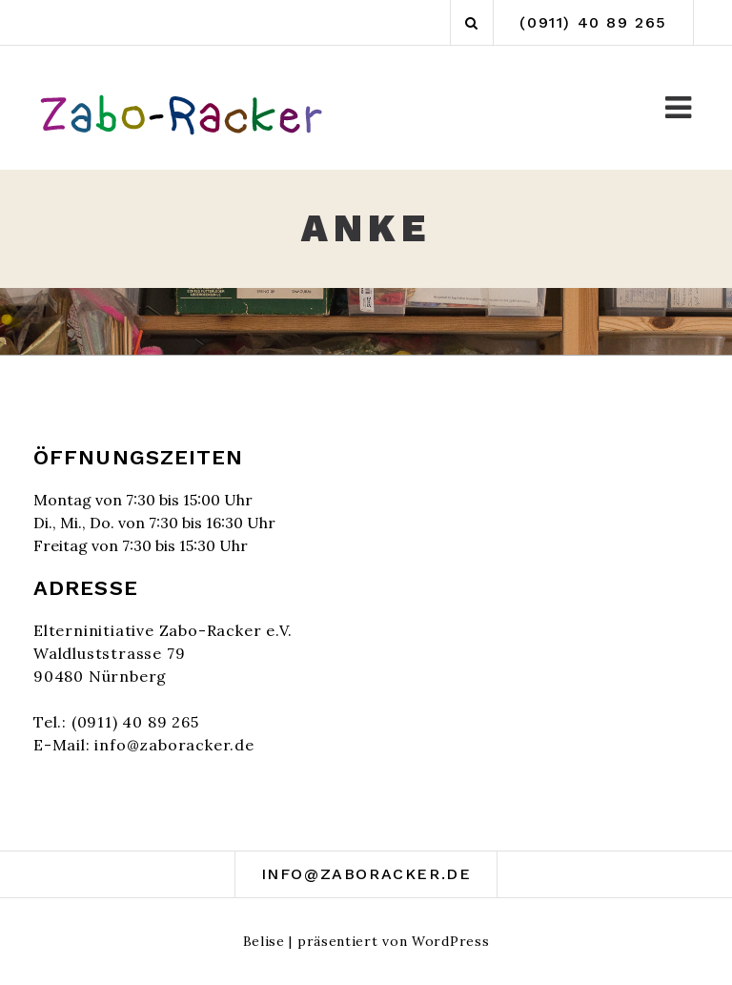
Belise (264, 941)
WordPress (450, 941)
